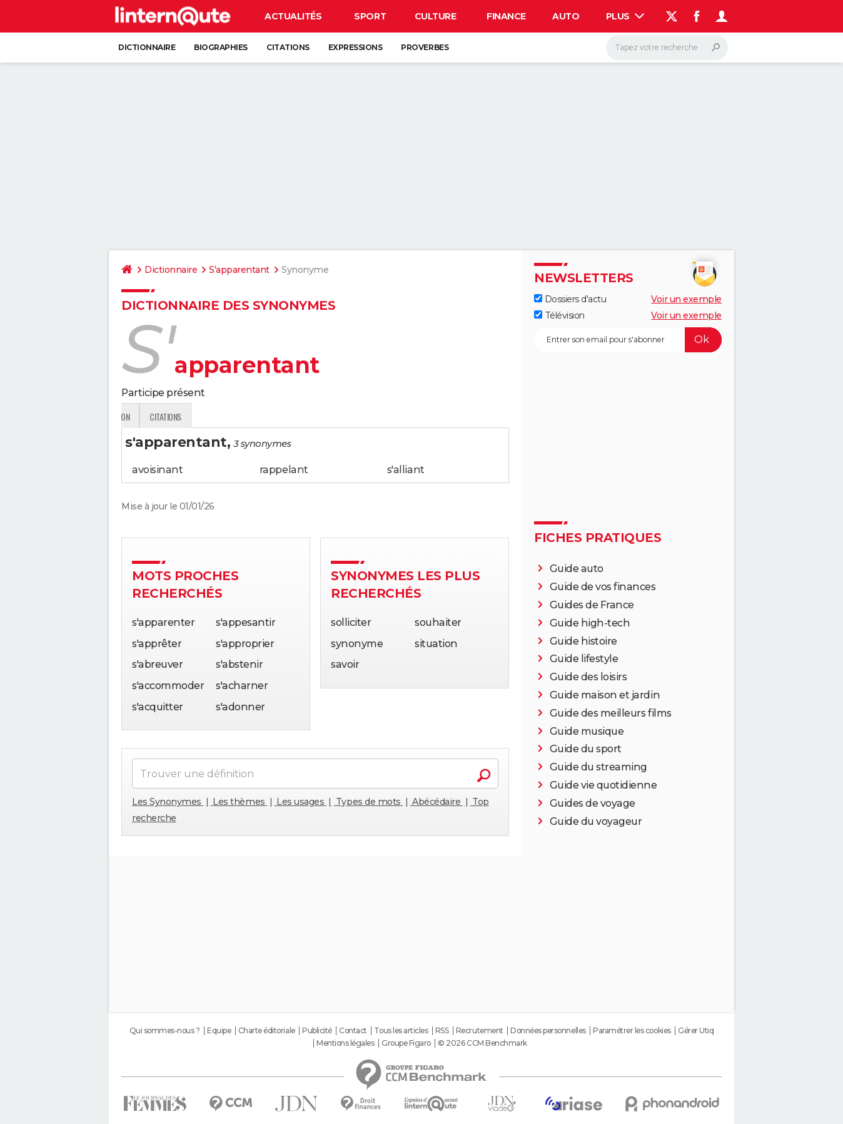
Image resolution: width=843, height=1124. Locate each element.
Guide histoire (583, 641)
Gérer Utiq (696, 1030)
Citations (288, 47)
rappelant (284, 470)
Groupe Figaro (406, 1043)
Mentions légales (345, 1043)
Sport (370, 16)
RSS (442, 1030)
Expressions (355, 47)
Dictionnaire (146, 47)
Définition (147, 416)
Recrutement (479, 1030)
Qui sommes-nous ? (164, 1030)
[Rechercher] (667, 47)
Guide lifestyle (584, 659)
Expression (251, 416)
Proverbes (424, 47)
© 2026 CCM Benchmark (482, 1043)
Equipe (219, 1030)
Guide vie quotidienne (603, 785)
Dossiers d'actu (570, 299)
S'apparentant (239, 269)
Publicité (317, 1030)
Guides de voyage (592, 803)
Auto (565, 16)
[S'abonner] (628, 339)
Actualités (293, 16)
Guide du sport (586, 749)
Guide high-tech (590, 623)
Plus (625, 16)
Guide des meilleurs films (611, 713)
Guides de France (592, 605)
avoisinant (157, 470)
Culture (436, 16)
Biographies (221, 47)
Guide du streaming (598, 767)
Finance (506, 16)
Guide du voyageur (596, 821)
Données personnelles (547, 1030)
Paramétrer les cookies (631, 1030)
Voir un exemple (686, 299)
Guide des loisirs (588, 677)
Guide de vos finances (603, 587)
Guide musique (587, 731)
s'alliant (406, 470)
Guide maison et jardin (605, 695)
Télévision (559, 315)
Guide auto (576, 569)
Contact (353, 1030)
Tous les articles (401, 1030)
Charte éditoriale (266, 1030)
